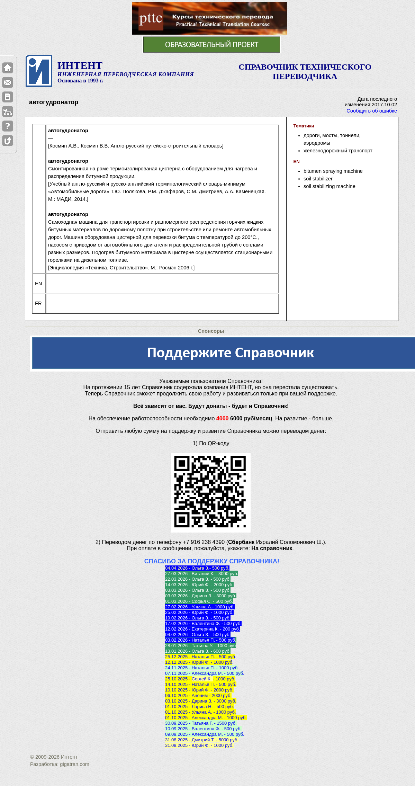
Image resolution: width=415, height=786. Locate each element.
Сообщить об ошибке (371, 111)
